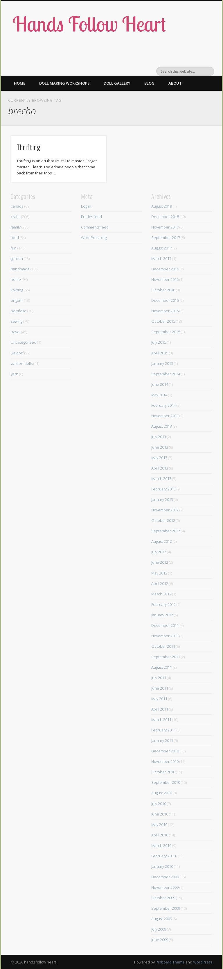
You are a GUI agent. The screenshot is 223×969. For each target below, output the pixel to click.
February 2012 (163, 604)
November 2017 (165, 227)
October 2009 (163, 897)
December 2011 (165, 625)
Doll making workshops (64, 83)
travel (15, 331)
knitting (17, 289)
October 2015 (163, 321)
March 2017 (161, 258)
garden (17, 258)
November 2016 (165, 279)
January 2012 (162, 615)
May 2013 (159, 457)
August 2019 (161, 206)
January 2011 (162, 740)
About (175, 83)
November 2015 (165, 310)
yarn (14, 373)
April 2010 (159, 835)
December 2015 (165, 300)
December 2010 (165, 751)
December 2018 (165, 216)
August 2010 (161, 792)
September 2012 (165, 530)
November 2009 (165, 887)
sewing (16, 321)
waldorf (17, 353)
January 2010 (162, 866)
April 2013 (159, 468)
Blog (149, 83)
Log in (86, 206)
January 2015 (162, 363)
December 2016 (165, 269)
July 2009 (158, 929)
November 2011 (165, 635)
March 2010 (161, 845)
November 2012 (165, 510)
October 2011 (163, 646)
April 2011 (159, 709)
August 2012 (161, 541)
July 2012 (158, 551)
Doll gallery (117, 83)
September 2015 (165, 331)
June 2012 (159, 562)
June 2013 (159, 447)
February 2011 (163, 730)
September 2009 (165, 908)
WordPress (202, 962)
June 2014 (159, 384)
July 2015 (158, 342)
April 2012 (159, 583)
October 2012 (163, 520)
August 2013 (161, 426)
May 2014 (159, 394)
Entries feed (91, 216)
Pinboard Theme (170, 962)
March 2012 (161, 594)
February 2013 (163, 489)
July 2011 (158, 677)
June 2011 (159, 688)
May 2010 (159, 824)
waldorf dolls (22, 363)
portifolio (18, 310)
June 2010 (159, 814)
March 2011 (161, 719)
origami (17, 300)
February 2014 (163, 405)
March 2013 (161, 478)
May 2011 (159, 698)
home (16, 279)
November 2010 (165, 761)
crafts (15, 216)
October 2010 (163, 772)
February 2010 (163, 856)
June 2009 (159, 939)
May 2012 (159, 573)
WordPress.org (94, 237)
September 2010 (165, 782)
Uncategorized (23, 342)
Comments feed (95, 227)
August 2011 (161, 667)
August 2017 (161, 248)
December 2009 (165, 876)
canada (17, 206)
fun (14, 248)
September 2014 (165, 373)
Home (19, 83)
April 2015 (159, 353)
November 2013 (165, 415)
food (15, 237)
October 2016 (163, 289)
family (16, 227)
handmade (20, 269)
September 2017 (165, 237)
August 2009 (161, 918)
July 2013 (158, 436)
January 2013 (162, 499)
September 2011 (165, 656)
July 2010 (158, 803)
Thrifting (28, 147)
